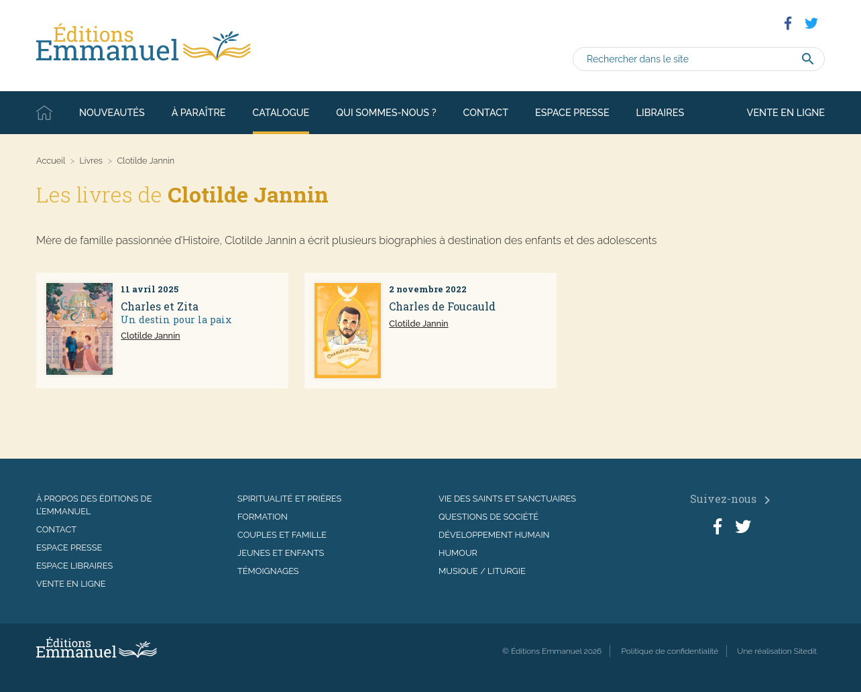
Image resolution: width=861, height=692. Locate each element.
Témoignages (268, 571)
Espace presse (572, 112)
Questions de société (488, 517)
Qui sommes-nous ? (386, 112)
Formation (262, 517)
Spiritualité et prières (289, 499)
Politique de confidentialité (669, 651)
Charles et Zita (159, 306)
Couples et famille (282, 535)
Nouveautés (112, 112)
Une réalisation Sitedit (777, 651)
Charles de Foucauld (442, 306)
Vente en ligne (786, 112)
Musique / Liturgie (482, 571)
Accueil (44, 113)
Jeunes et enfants (280, 553)
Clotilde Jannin (150, 336)
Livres (91, 161)
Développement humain (494, 535)
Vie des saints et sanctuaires (507, 499)
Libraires (660, 112)
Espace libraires (74, 566)
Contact (485, 112)
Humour (458, 553)
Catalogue (281, 112)
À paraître (199, 112)
